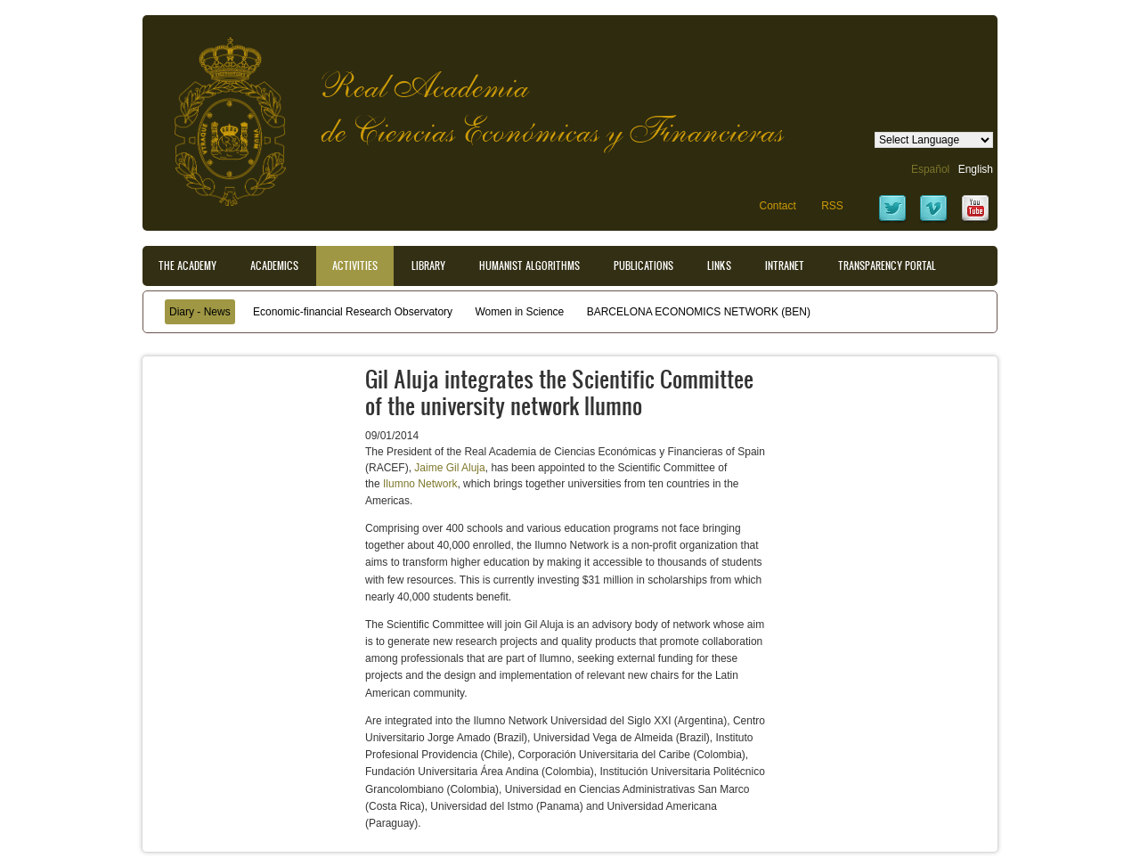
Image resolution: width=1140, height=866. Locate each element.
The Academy (187, 265)
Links (719, 265)
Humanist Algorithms (529, 265)
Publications (643, 265)
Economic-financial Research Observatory (352, 312)
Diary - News (200, 312)
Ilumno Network (420, 484)
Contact (777, 206)
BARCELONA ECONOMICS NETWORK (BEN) (698, 312)
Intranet (784, 265)
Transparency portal (887, 265)
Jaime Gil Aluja (449, 468)
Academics (274, 265)
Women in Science (519, 312)
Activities (355, 265)
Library (428, 265)
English (975, 169)
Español (930, 169)
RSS (832, 206)
